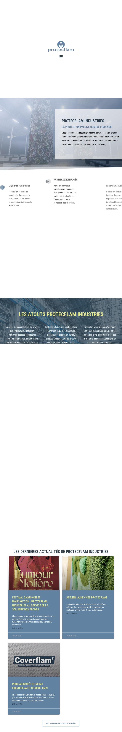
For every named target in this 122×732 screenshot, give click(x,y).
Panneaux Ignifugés (65, 160)
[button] (61, 56)
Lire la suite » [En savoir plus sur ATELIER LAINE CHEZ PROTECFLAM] (71, 613)
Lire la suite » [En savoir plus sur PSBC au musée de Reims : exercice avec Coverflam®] (17, 704)
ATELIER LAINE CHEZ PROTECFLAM (86, 597)
